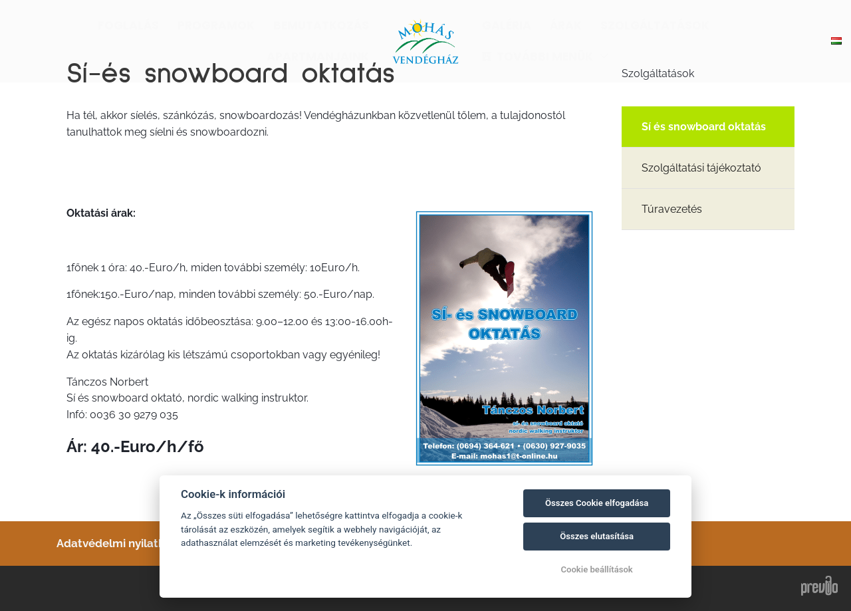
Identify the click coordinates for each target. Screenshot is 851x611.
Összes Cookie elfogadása (596, 503)
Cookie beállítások (596, 569)
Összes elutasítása (597, 536)
